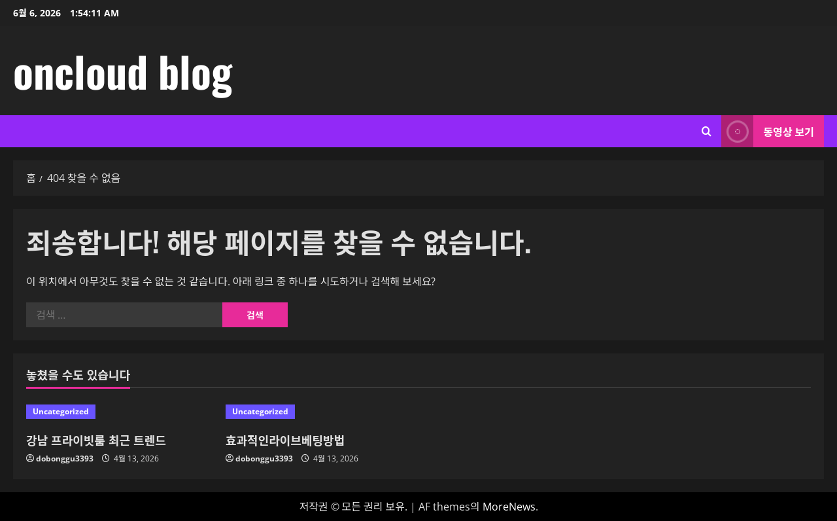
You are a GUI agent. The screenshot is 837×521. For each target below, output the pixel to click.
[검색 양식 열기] (706, 131)
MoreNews (509, 506)
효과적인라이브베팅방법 (285, 439)
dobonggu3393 (65, 458)
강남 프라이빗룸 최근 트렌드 (96, 439)
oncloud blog (122, 70)
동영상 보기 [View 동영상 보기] (767, 131)
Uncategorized (61, 411)
